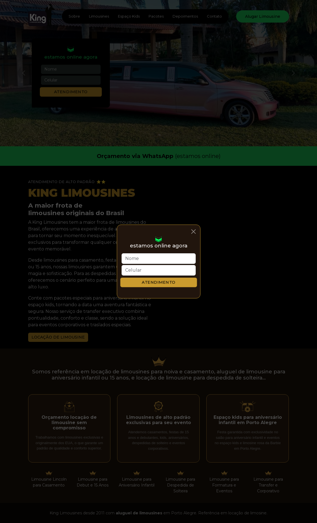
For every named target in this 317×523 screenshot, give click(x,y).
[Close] (193, 231)
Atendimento (158, 282)
